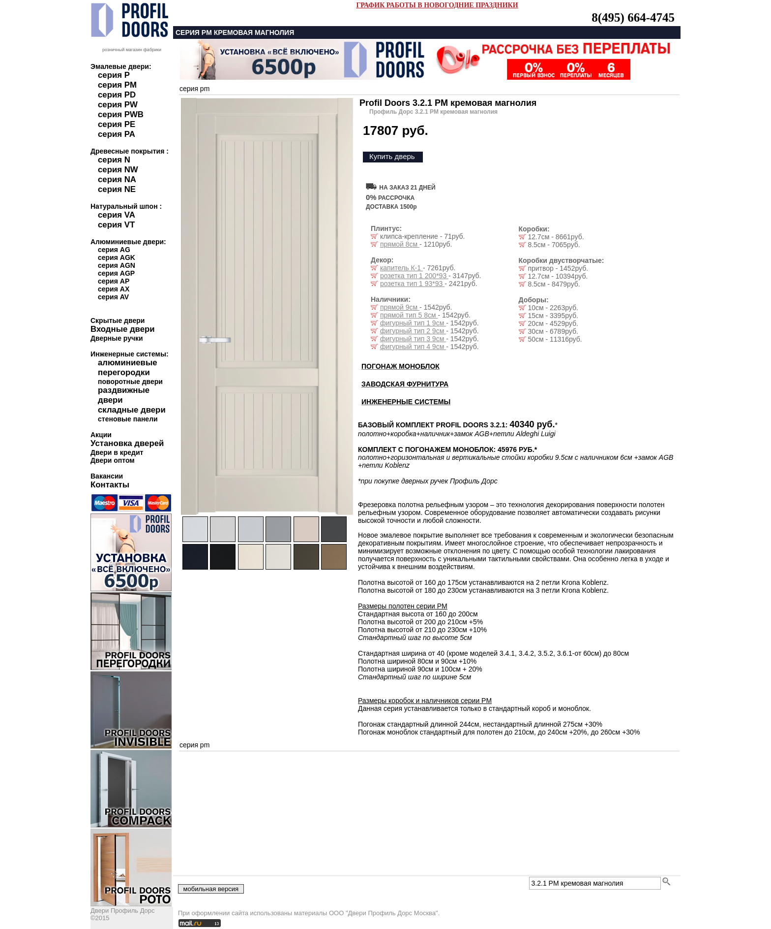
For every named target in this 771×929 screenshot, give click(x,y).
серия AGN (116, 265)
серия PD (117, 94)
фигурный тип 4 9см (413, 347)
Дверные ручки (116, 338)
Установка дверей (127, 443)
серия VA (116, 215)
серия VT (116, 224)
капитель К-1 (401, 268)
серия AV (113, 297)
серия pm (194, 89)
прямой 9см (399, 307)
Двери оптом (112, 460)
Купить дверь (392, 156)
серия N (114, 159)
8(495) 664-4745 (633, 17)
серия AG (114, 250)
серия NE (117, 189)
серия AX (113, 289)
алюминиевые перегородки (127, 367)
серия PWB (121, 114)
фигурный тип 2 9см (413, 331)
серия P (114, 75)
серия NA (117, 179)
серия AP (113, 281)
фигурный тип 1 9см (413, 323)
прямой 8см (399, 244)
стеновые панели (128, 419)
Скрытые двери (117, 320)
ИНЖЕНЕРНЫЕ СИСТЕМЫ (405, 402)
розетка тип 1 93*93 (412, 284)
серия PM (117, 85)
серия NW (118, 169)
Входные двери (122, 329)
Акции (101, 435)
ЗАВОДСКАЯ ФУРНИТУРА (404, 384)
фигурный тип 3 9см (413, 339)
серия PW (118, 104)
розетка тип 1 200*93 (414, 276)
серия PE (116, 124)
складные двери (132, 410)
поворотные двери (130, 381)
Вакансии (106, 476)
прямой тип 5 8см (409, 315)
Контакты (109, 484)
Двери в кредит (116, 452)
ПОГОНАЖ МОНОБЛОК (400, 366)
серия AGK (116, 257)
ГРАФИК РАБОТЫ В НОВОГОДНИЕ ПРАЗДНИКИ (437, 5)
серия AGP (116, 273)
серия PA (116, 134)
